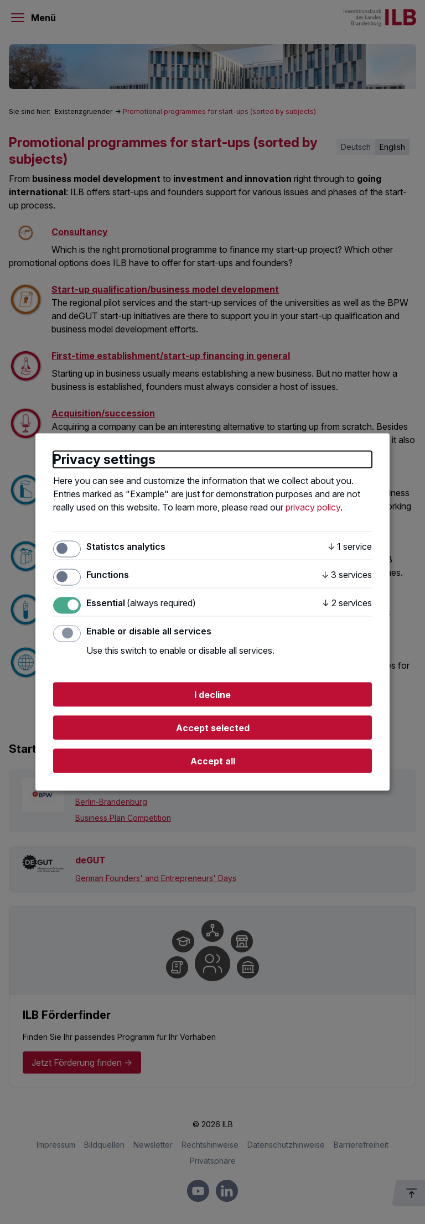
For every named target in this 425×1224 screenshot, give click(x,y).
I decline (212, 694)
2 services (347, 602)
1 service (350, 545)
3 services (347, 574)
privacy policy (313, 506)
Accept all (212, 761)
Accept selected (213, 727)
